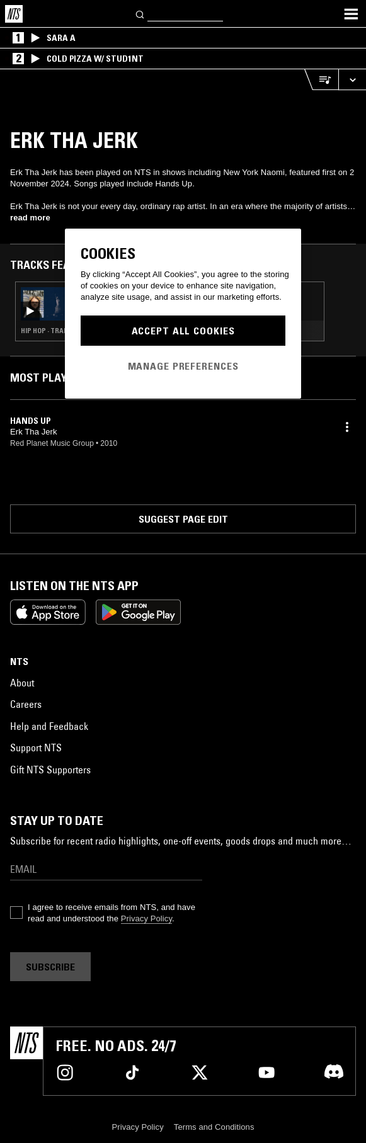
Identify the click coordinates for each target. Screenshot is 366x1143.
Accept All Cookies (183, 330)
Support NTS (36, 747)
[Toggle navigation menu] (351, 14)
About (22, 682)
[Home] (14, 14)
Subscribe (50, 966)
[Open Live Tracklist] (321, 79)
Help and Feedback (49, 726)
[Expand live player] (352, 79)
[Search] (140, 13)
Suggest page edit (183, 519)
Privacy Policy (146, 918)
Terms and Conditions (214, 1127)
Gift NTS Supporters (50, 769)
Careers (26, 704)
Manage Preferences (183, 366)
